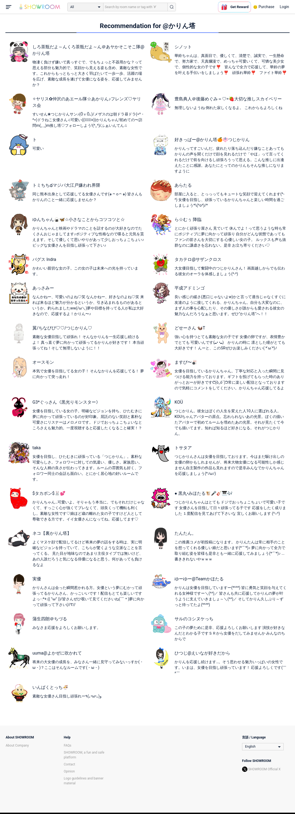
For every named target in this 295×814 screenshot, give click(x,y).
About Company (17, 745)
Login (284, 7)
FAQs (67, 745)
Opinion (69, 771)
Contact (69, 764)
